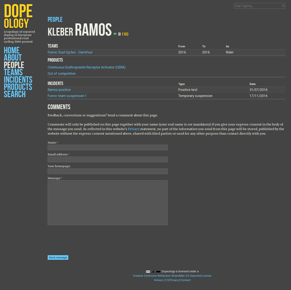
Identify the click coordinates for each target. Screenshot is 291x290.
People (14, 65)
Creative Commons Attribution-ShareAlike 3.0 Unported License (172, 275)
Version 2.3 (161, 280)
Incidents (18, 80)
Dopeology (168, 271)
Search (15, 94)
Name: (53, 142)
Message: (55, 178)
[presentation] (63, 241)
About (13, 57)
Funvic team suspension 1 (67, 96)
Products (18, 87)
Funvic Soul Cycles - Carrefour (70, 52)
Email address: (59, 154)
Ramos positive (59, 90)
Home (12, 50)
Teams (13, 72)
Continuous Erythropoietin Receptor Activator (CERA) (86, 67)
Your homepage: (59, 166)
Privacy (133, 129)
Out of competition (62, 73)
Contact (186, 280)
